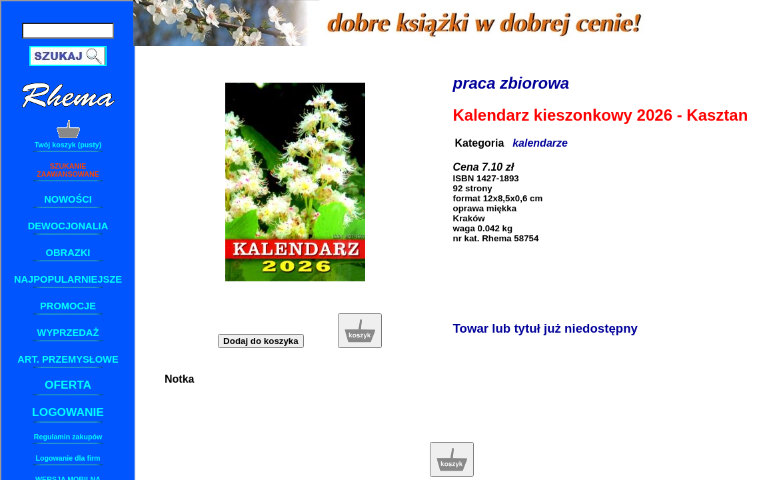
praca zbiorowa (511, 83)
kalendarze (540, 143)
